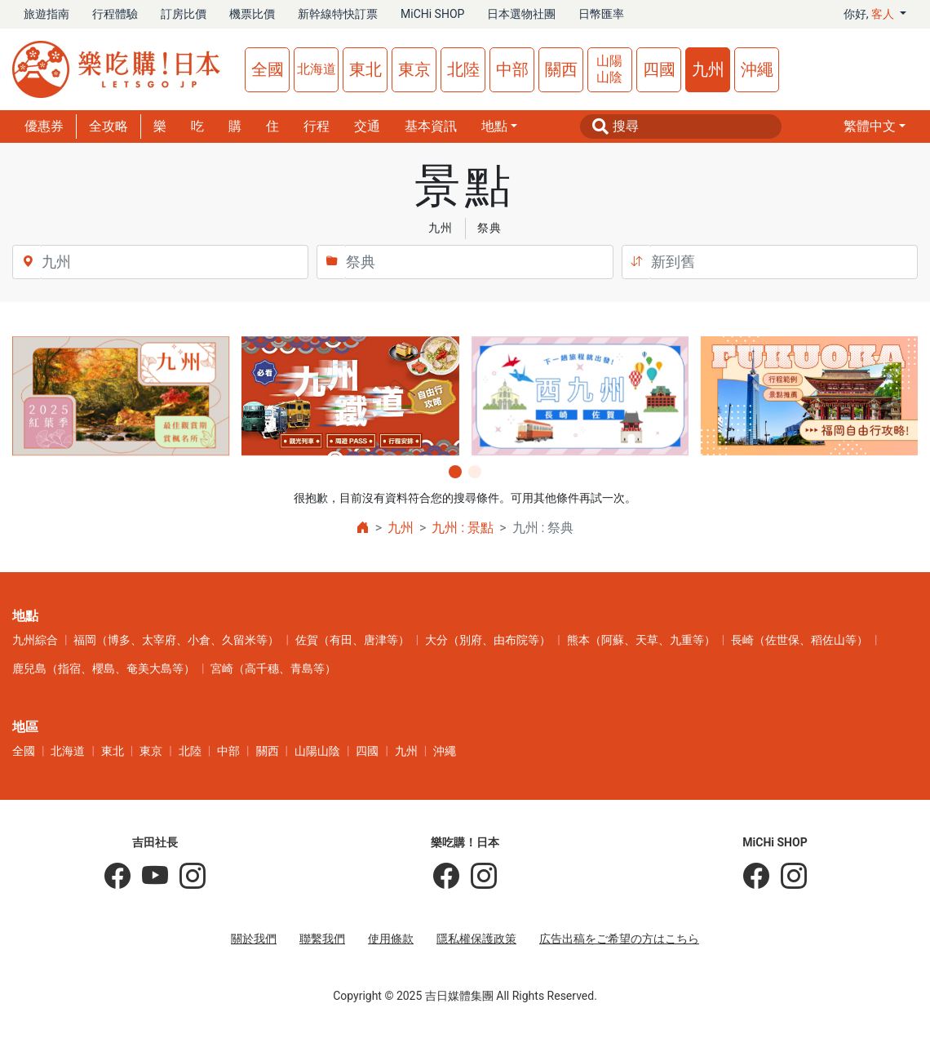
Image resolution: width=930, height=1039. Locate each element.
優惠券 (44, 126)
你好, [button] (870, 13)
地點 (494, 126)
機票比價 (252, 13)
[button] (874, 126)
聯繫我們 (322, 938)
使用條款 (391, 938)
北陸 (463, 69)
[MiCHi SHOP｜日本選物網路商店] (788, 876)
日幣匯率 (601, 13)
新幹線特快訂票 (338, 13)
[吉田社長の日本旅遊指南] (117, 876)
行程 (316, 126)
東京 (414, 69)
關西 (561, 69)
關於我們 (254, 938)
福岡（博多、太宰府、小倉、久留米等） (176, 639)
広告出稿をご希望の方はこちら (619, 938)
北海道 (316, 69)
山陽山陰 (609, 69)
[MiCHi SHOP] (756, 876)
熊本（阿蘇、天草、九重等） (641, 639)
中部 (512, 69)
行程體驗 (115, 13)
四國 (659, 69)
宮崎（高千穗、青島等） (273, 668)
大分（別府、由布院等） (488, 639)
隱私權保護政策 (476, 938)
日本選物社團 (521, 13)
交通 (367, 126)
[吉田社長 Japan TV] (149, 876)
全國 (267, 69)
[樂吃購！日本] (446, 876)
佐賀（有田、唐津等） (352, 639)
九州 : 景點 (463, 527)
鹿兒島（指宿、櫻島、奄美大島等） (103, 668)
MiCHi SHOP (432, 13)
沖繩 (757, 69)
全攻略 (108, 126)
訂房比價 (183, 13)
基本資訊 (431, 126)
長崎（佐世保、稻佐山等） (799, 639)
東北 (365, 69)
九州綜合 (35, 639)
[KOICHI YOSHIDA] (187, 876)
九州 (708, 69)
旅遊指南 (46, 13)
